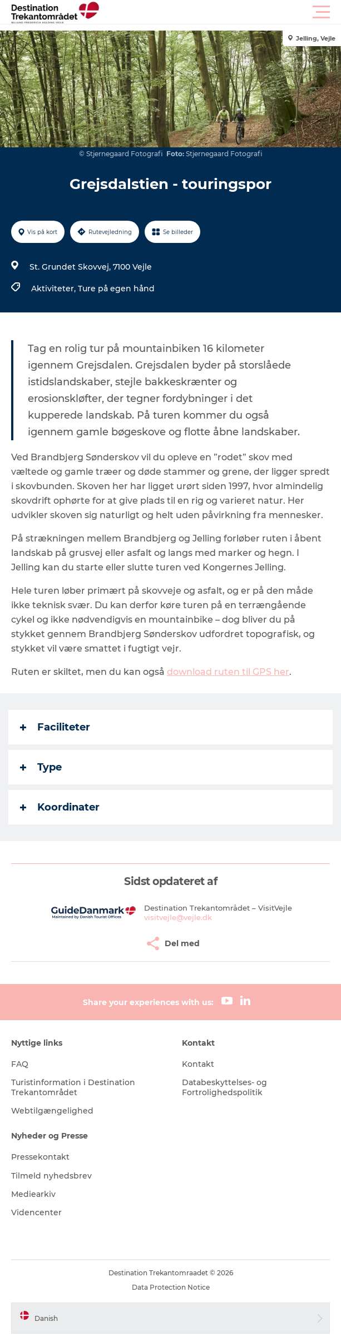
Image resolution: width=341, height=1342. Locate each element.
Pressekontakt (40, 1157)
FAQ (19, 1064)
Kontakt (198, 1064)
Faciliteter (55, 727)
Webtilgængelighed (52, 1111)
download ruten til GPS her (228, 672)
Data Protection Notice (171, 1287)
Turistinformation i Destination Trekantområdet (73, 1087)
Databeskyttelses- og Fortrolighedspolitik (224, 1087)
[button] (220, 12)
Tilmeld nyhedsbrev (51, 1176)
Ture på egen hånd (116, 289)
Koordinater (60, 807)
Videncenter (36, 1212)
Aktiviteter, (54, 289)
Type (41, 767)
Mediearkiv (33, 1194)
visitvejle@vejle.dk (178, 917)
